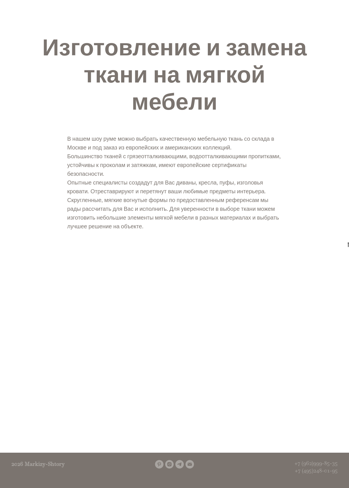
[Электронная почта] (190, 464)
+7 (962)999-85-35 (316, 463)
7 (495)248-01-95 (318, 470)
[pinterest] (159, 464)
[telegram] (179, 464)
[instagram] (169, 464)
